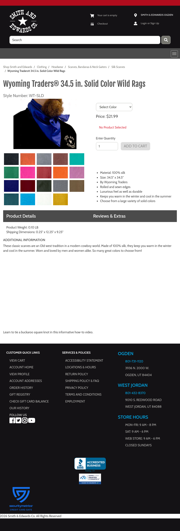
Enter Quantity (106, 138)
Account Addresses (25, 381)
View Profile (19, 374)
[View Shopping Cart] (103, 15)
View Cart (17, 360)
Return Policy (76, 374)
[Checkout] (99, 23)
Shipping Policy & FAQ (82, 381)
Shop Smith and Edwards (17, 67)
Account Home (21, 367)
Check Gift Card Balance (29, 401)
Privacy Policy (76, 388)
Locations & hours (80, 367)
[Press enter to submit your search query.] (166, 40)
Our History (19, 408)
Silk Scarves (118, 67)
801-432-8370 (135, 393)
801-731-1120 (134, 361)
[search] (84, 40)
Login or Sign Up (150, 23)
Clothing (42, 67)
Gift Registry (19, 394)
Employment (75, 401)
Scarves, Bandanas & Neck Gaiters (87, 67)
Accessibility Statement (84, 360)
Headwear (57, 67)
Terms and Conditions (83, 394)
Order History (21, 388)
